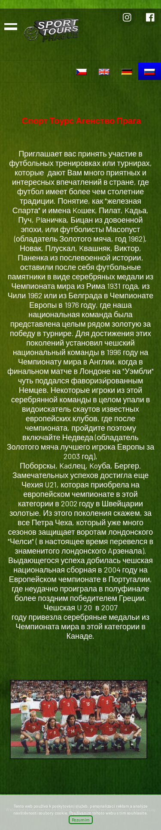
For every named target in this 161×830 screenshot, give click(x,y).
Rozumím (81, 819)
